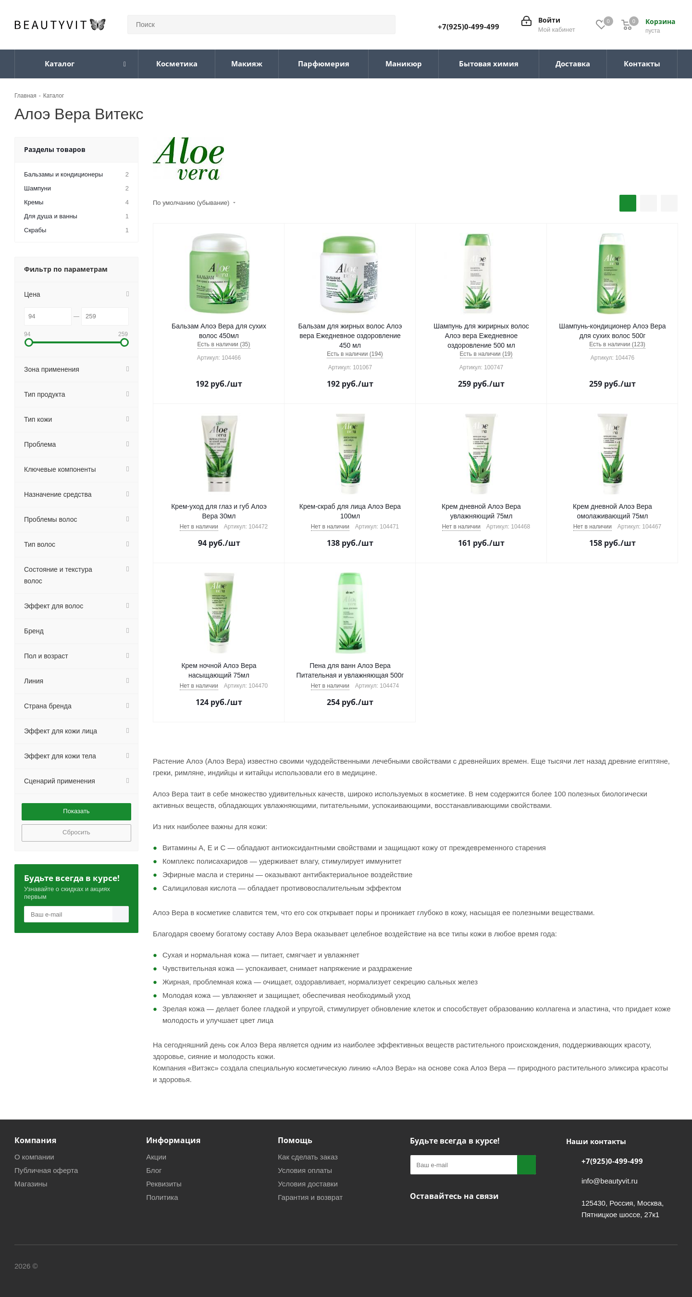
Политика (162, 1197)
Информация (173, 1140)
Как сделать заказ (308, 1157)
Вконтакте (419, 1218)
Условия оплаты (305, 1170)
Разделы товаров (55, 149)
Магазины (31, 1184)
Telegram (443, 1218)
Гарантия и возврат (310, 1197)
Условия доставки (307, 1184)
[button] (29, 342)
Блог (153, 1170)
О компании (34, 1157)
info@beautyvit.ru (609, 1181)
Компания (35, 1140)
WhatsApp (467, 1218)
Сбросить (76, 832)
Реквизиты (164, 1184)
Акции (156, 1157)
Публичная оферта (46, 1170)
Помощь (295, 1140)
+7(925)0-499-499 (468, 26)
